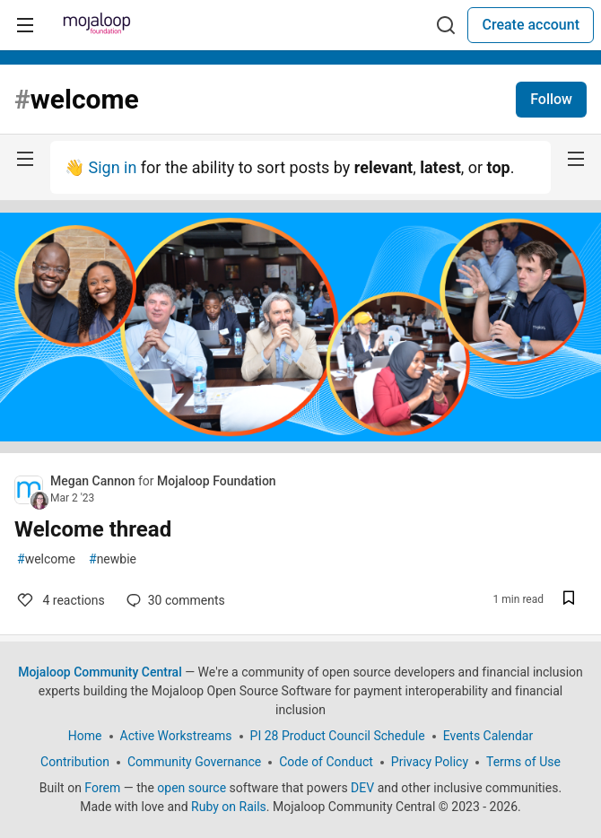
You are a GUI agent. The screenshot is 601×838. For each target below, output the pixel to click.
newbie (112, 559)
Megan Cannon (94, 481)
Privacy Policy (429, 762)
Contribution (74, 762)
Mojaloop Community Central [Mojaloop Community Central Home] (100, 672)
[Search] (446, 25)
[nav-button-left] (25, 159)
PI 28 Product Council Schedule (337, 736)
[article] (300, 447)
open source (191, 788)
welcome (46, 559)
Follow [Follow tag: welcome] (551, 99)
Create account (530, 24)
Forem (102, 788)
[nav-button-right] (576, 159)
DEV (362, 788)
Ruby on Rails (228, 806)
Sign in (112, 167)
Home (85, 736)
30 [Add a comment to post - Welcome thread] (174, 600)
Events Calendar (488, 736)
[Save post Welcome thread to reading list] (569, 600)
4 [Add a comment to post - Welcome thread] (59, 600)
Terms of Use (523, 762)
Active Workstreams (176, 736)
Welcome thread (92, 529)
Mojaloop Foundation (216, 481)
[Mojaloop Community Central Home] (97, 25)
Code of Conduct (326, 762)
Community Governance (194, 762)
